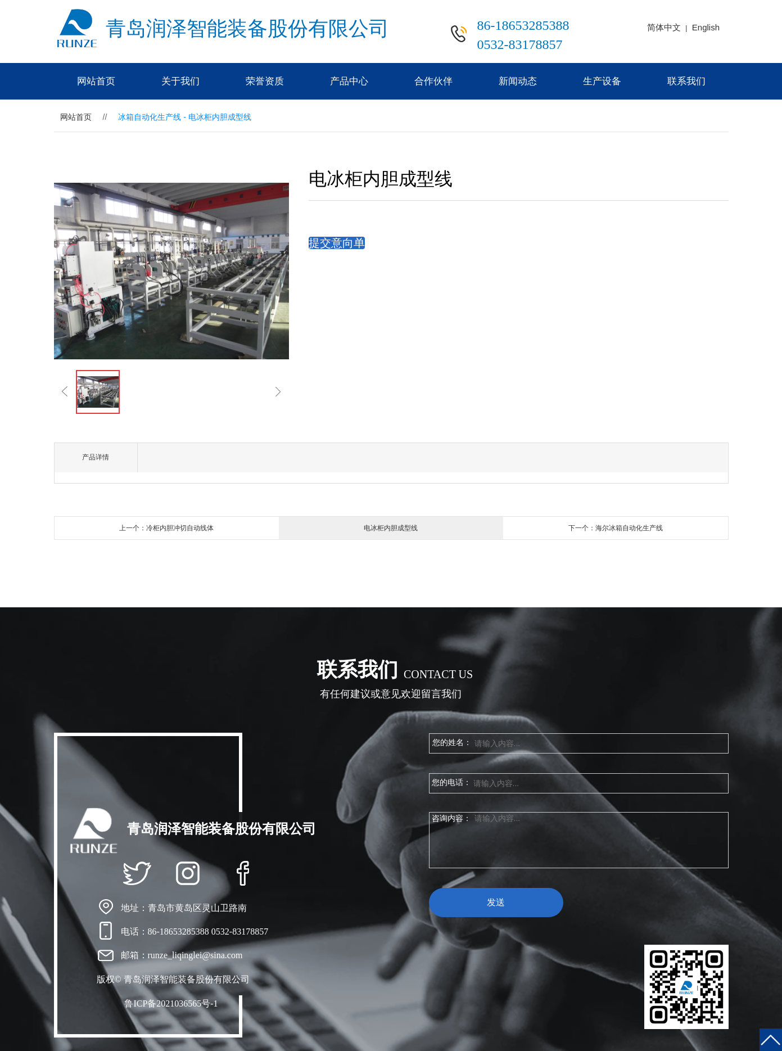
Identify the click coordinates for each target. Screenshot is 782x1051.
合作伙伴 (433, 81)
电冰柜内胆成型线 (391, 528)
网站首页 (96, 81)
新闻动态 (518, 81)
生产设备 (602, 81)
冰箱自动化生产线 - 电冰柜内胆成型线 (184, 116)
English (706, 27)
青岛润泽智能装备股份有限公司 (247, 28)
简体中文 (664, 27)
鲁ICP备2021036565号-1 (171, 1003)
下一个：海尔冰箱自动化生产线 (615, 528)
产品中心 (349, 81)
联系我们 (686, 81)
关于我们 (180, 81)
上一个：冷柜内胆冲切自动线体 (166, 528)
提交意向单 (337, 243)
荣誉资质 (265, 81)
